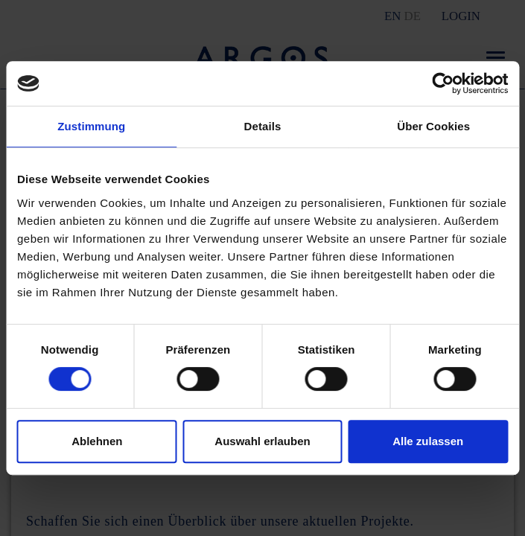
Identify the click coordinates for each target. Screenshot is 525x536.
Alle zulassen (427, 441)
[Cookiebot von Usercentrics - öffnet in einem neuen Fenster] (443, 83)
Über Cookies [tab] (433, 126)
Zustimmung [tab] (91, 126)
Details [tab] (262, 126)
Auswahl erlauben (262, 441)
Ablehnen (96, 441)
